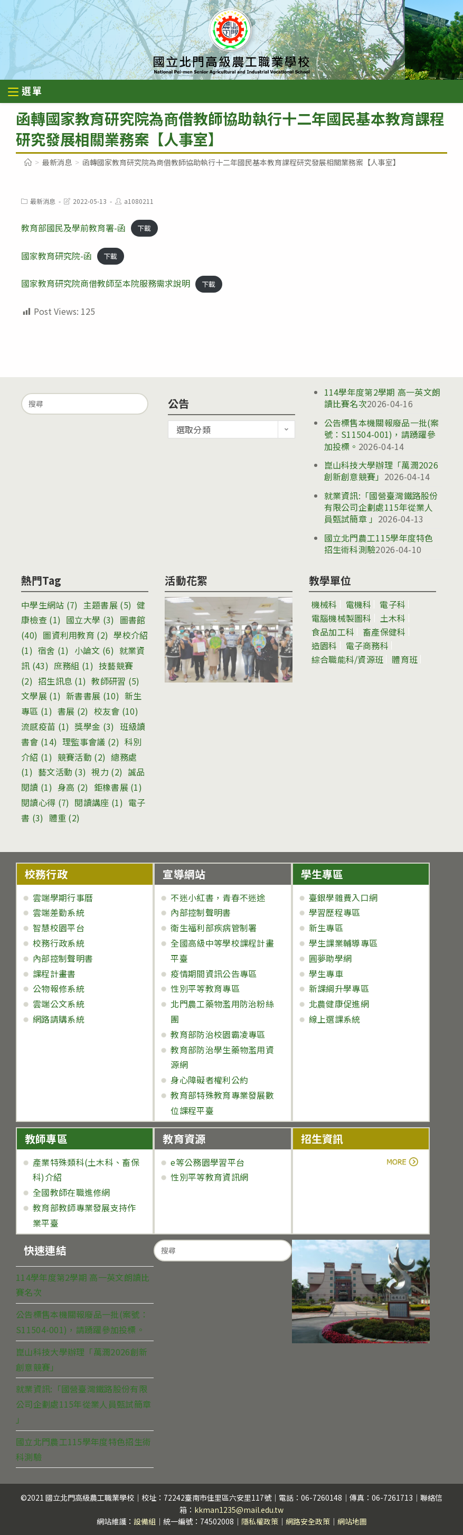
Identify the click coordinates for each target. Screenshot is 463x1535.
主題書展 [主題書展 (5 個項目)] (107, 604)
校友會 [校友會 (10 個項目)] (116, 711)
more (330, 1162)
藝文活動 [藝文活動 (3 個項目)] (62, 771)
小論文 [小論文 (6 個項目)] (94, 650)
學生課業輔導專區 (343, 943)
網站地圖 (352, 1521)
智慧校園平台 (58, 927)
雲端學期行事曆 (63, 897)
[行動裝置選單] (25, 92)
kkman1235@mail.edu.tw (239, 1509)
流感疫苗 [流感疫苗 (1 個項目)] (45, 726)
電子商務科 (367, 645)
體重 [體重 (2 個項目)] (64, 817)
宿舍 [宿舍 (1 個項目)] (53, 650)
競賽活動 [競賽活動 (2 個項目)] (82, 757)
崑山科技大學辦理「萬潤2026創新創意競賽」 (381, 470)
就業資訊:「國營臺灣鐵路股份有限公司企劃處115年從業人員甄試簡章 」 (381, 507)
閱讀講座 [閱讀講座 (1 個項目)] (98, 802)
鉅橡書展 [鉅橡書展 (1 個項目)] (118, 787)
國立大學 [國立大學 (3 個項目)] (90, 619)
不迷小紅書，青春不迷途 (218, 897)
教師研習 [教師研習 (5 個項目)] (115, 681)
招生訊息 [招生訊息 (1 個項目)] (62, 681)
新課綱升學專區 (339, 988)
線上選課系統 (335, 1019)
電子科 (392, 604)
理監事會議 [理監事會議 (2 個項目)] (90, 741)
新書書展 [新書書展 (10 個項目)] (92, 695)
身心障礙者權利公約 (209, 1079)
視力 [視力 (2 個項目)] (106, 771)
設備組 (145, 1521)
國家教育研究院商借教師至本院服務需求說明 (105, 283)
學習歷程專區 (335, 912)
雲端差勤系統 (58, 912)
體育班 (405, 659)
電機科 (359, 604)
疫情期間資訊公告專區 (214, 973)
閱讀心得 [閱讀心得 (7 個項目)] (45, 802)
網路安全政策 (308, 1521)
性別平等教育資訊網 (209, 1177)
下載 (144, 228)
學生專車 (326, 973)
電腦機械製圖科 (341, 618)
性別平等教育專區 (205, 988)
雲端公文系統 (58, 1003)
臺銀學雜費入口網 (343, 897)
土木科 (393, 618)
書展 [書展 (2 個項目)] (73, 711)
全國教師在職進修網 (71, 1192)
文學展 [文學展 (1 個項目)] (41, 695)
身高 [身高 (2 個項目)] (73, 787)
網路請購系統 (58, 1019)
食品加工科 (333, 631)
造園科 (324, 645)
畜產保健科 (384, 631)
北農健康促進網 (339, 1003)
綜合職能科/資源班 (347, 659)
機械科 (324, 604)
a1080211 (139, 200)
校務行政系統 (58, 943)
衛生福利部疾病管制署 (214, 927)
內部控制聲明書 (63, 958)
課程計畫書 (54, 973)
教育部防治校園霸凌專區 (218, 1034)
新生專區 (326, 927)
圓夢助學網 (330, 958)
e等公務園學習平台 (207, 1162)
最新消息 (42, 200)
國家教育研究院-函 (56, 255)
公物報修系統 (58, 988)
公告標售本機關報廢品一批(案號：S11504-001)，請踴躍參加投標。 (381, 434)
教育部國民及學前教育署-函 (73, 227)
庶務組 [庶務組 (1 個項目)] (73, 665)
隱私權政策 (259, 1521)
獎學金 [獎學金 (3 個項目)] (94, 726)
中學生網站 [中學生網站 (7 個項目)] (49, 604)
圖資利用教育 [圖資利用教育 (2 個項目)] (75, 635)
